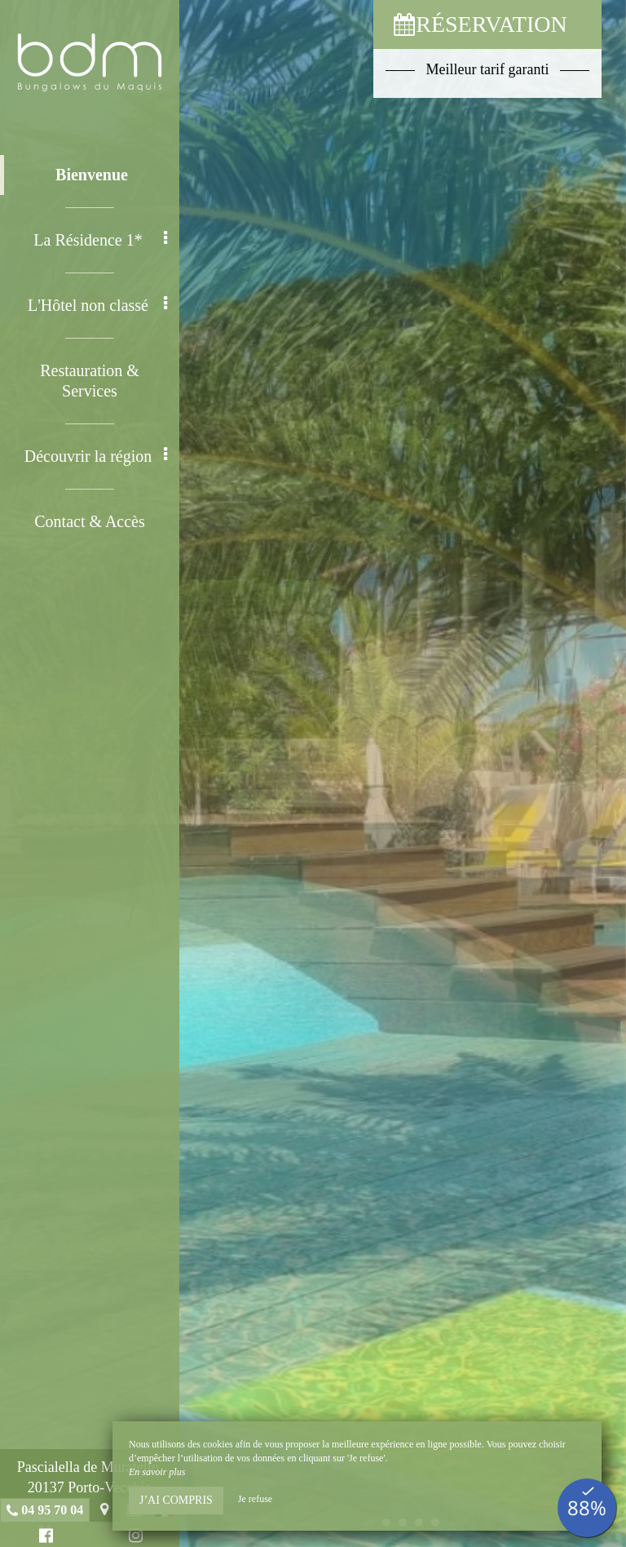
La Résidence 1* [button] (100, 239)
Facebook (44, 1537)
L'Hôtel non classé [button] (97, 304)
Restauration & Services (89, 380)
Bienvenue (91, 175)
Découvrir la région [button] (95, 455)
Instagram (133, 1537)
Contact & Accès (89, 521)
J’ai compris (176, 1500)
